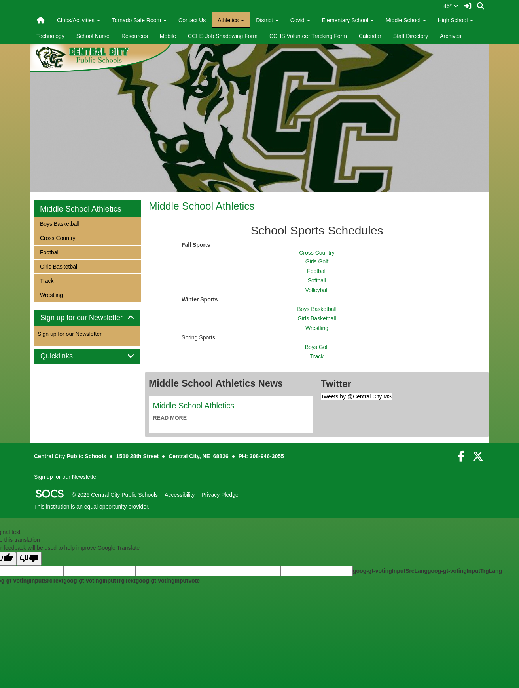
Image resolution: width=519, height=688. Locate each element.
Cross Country (316, 253)
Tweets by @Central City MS (356, 396)
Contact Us (192, 20)
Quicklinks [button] (65, 356)
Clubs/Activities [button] (78, 20)
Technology (50, 36)
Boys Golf (317, 347)
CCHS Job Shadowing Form (223, 36)
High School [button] (455, 20)
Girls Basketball (316, 318)
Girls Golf (316, 261)
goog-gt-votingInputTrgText (99, 580)
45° (450, 6)
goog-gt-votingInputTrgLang (465, 571)
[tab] (87, 318)
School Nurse (93, 36)
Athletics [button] (231, 20)
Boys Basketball (317, 309)
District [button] (267, 20)
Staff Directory (410, 36)
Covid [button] (300, 20)
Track (317, 356)
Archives (450, 36)
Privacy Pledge (219, 495)
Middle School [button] (406, 20)
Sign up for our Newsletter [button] (87, 318)
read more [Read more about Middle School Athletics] (170, 418)
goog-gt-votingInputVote (168, 580)
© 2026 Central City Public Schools (115, 495)
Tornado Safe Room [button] (139, 20)
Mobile (168, 36)
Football (317, 271)
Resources (134, 36)
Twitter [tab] (336, 383)
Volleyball (316, 290)
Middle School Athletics (201, 206)
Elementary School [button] (348, 20)
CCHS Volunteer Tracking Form (308, 36)
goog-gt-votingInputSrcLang (390, 571)
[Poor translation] (29, 559)
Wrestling (316, 328)
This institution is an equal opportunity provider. (92, 506)
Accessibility (180, 495)
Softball (317, 280)
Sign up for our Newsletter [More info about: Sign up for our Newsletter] (70, 334)
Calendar (370, 36)
